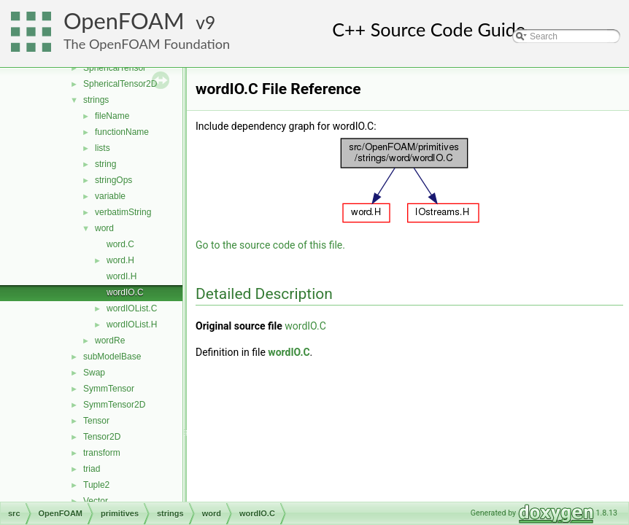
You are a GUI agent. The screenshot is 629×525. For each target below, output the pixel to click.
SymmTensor (108, 389)
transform (101, 453)
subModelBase (112, 356)
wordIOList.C (132, 308)
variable (110, 196)
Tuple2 (96, 485)
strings (96, 100)
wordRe (110, 340)
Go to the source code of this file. (270, 245)
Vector (95, 501)
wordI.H (121, 276)
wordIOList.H (132, 324)
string (105, 164)
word (104, 228)
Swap (94, 373)
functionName (122, 132)
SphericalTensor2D (120, 84)
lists (102, 148)
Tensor (96, 421)
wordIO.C (125, 292)
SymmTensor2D (114, 405)
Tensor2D (101, 437)
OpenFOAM (124, 20)
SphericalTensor (114, 68)
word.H (120, 260)
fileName (112, 116)
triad (91, 469)
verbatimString (123, 212)
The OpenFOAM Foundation (146, 44)
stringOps (113, 180)
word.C (120, 244)
